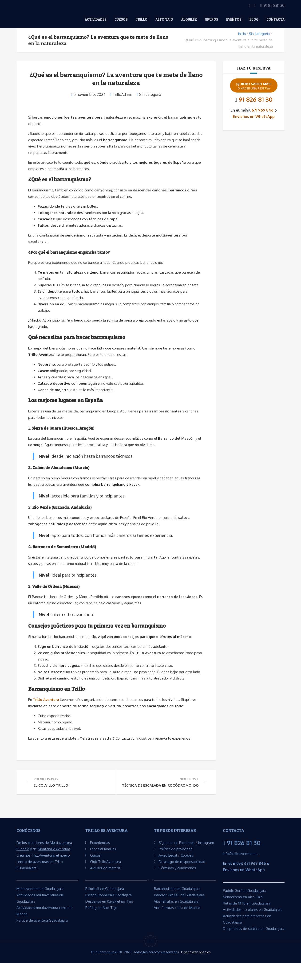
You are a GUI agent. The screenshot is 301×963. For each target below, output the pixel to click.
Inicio (242, 33)
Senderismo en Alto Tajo (243, 897)
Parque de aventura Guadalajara (42, 920)
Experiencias (100, 842)
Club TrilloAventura (105, 861)
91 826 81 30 (256, 99)
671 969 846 (262, 110)
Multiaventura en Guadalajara (39, 888)
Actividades (96, 19)
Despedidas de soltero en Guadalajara (253, 928)
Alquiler (189, 19)
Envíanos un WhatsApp (254, 116)
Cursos (121, 19)
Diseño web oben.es (196, 952)
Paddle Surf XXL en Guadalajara (179, 895)
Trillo (141, 19)
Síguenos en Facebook (176, 842)
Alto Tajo (164, 19)
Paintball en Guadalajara (104, 888)
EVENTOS (234, 19)
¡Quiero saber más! (254, 86)
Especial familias (103, 849)
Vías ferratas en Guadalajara (176, 901)
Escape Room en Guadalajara (108, 895)
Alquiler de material (106, 868)
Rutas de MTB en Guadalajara (246, 903)
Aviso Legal (168, 855)
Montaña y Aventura (54, 849)
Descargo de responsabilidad (182, 861)
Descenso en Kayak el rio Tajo (109, 901)
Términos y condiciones (177, 868)
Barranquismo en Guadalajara (177, 888)
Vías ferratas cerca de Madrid (177, 907)
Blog (254, 19)
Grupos (211, 19)
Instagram (206, 842)
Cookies (187, 855)
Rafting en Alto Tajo (101, 907)
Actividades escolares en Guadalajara (252, 909)
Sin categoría (259, 33)
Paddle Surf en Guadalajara (244, 890)
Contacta (275, 19)
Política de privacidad (176, 849)
